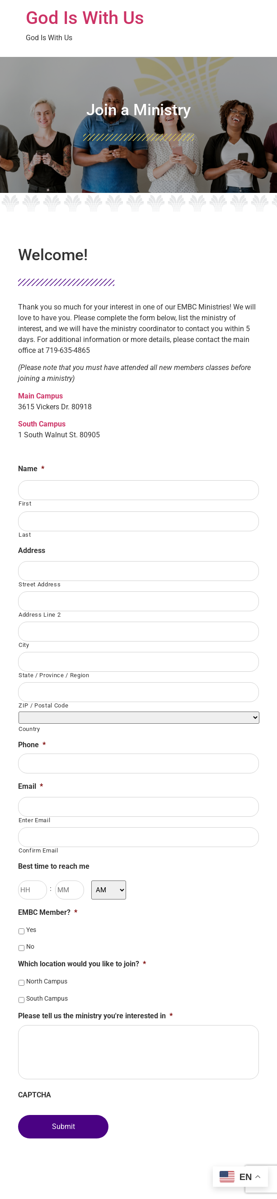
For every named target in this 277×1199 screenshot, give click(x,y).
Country (29, 729)
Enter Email (34, 820)
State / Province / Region (54, 675)
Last (25, 535)
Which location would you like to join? (82, 964)
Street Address (40, 584)
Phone (32, 744)
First (25, 503)
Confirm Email (38, 850)
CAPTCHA (34, 1095)
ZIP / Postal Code (43, 705)
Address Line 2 (40, 615)
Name (31, 468)
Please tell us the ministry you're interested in (95, 1016)
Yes (31, 929)
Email (30, 786)
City (24, 645)
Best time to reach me (53, 866)
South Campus (47, 998)
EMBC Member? (47, 912)
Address (31, 550)
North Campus (46, 981)
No (30, 946)
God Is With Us (85, 17)
